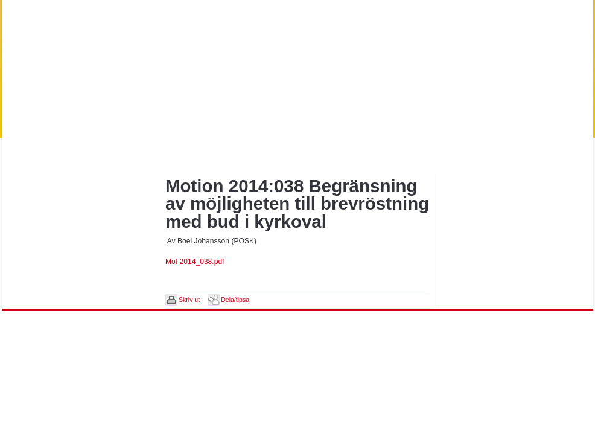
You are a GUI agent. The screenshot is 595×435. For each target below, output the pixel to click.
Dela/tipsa (235, 299)
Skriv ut (189, 299)
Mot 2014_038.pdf (194, 261)
